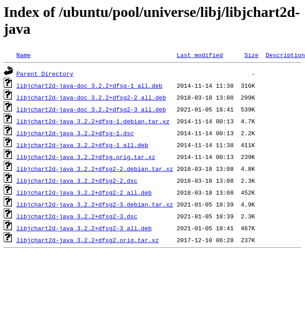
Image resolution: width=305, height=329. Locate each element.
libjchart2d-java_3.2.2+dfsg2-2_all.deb (84, 192)
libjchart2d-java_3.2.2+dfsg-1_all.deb (82, 145)
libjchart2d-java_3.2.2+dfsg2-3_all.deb (84, 228)
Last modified (200, 55)
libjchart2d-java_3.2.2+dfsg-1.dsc (75, 133)
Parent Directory (45, 73)
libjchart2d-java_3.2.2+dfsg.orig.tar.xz (85, 157)
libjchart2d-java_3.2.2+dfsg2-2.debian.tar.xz (94, 168)
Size (251, 55)
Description (285, 55)
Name (23, 55)
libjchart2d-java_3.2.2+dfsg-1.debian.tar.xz (92, 121)
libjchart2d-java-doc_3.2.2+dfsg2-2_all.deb (91, 97)
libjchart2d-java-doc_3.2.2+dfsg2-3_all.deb (91, 109)
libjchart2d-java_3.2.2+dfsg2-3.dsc (76, 216)
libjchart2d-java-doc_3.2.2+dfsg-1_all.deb (89, 85)
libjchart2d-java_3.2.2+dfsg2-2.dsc (76, 180)
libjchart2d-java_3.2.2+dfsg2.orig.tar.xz (87, 240)
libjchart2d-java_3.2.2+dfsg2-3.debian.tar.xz (94, 204)
